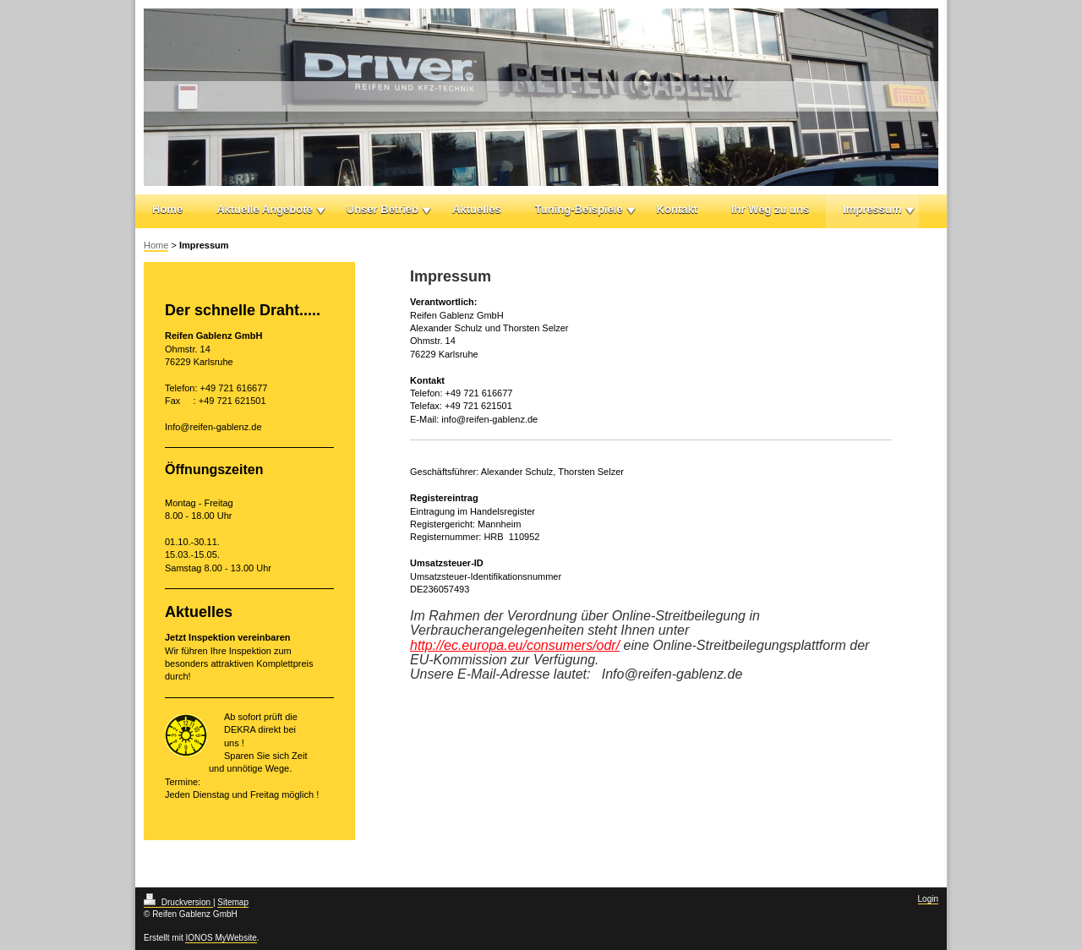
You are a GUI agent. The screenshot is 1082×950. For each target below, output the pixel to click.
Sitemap (233, 902)
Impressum (872, 209)
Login (928, 899)
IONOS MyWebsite (220, 937)
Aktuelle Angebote (264, 209)
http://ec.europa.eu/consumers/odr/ (515, 645)
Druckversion (178, 902)
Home (167, 209)
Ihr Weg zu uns (770, 209)
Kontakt (677, 209)
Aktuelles (476, 209)
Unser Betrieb (382, 209)
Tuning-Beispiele (579, 209)
